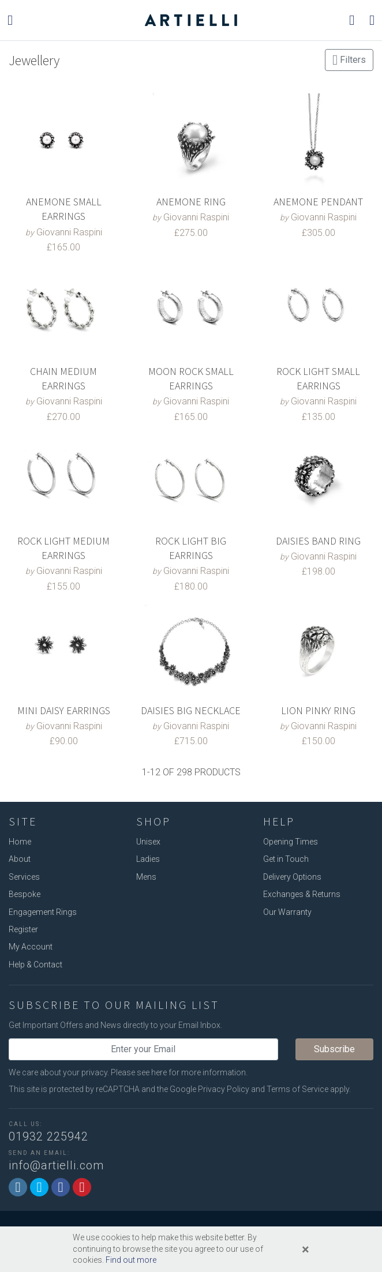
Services (24, 876)
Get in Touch (286, 859)
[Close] (305, 1249)
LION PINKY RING (318, 710)
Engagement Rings (43, 912)
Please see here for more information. (179, 1072)
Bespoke (24, 894)
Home (20, 841)
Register (23, 929)
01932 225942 (48, 1136)
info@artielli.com (56, 1165)
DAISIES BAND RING (318, 540)
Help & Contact (35, 964)
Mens (146, 876)
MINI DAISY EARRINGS (63, 710)
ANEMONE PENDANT (318, 201)
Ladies (148, 859)
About (20, 859)
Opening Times (290, 841)
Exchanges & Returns (301, 894)
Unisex (148, 841)
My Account (31, 946)
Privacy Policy (223, 1089)
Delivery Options (292, 876)
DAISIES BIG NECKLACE (191, 710)
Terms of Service (297, 1089)
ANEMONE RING (191, 201)
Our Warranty (287, 912)
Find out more (131, 1260)
